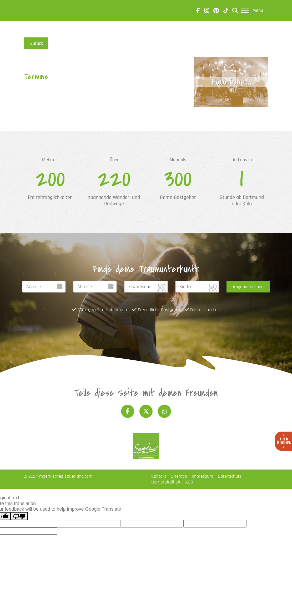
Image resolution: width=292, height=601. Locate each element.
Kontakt (158, 476)
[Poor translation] (19, 516)
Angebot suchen (248, 287)
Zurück (36, 43)
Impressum (202, 476)
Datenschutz (229, 476)
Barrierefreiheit (165, 482)
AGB (189, 482)
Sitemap (179, 476)
